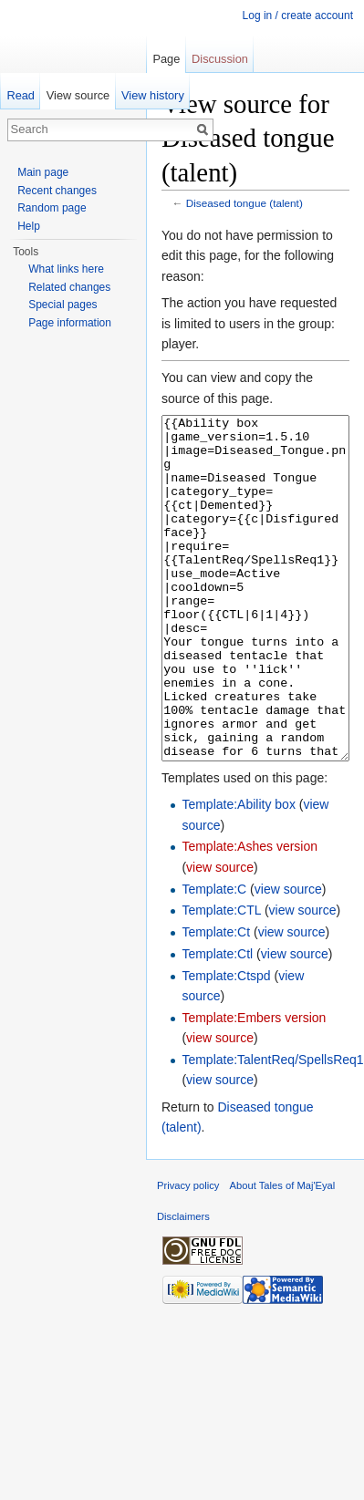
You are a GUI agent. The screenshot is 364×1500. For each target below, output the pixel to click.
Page (166, 59)
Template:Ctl (217, 1022)
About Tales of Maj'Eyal (283, 1253)
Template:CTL (221, 978)
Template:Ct (216, 1000)
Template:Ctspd (226, 1044)
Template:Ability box (239, 872)
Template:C (214, 957)
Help (28, 226)
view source (220, 935)
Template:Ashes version (249, 914)
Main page (42, 172)
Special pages (62, 304)
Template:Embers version (254, 1086)
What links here (66, 269)
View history (152, 95)
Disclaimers (183, 1284)
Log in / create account (298, 15)
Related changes (69, 287)
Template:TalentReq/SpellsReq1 (272, 1128)
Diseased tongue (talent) (244, 203)
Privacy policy (188, 1253)
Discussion (220, 59)
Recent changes (57, 190)
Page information (69, 322)
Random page (51, 208)
